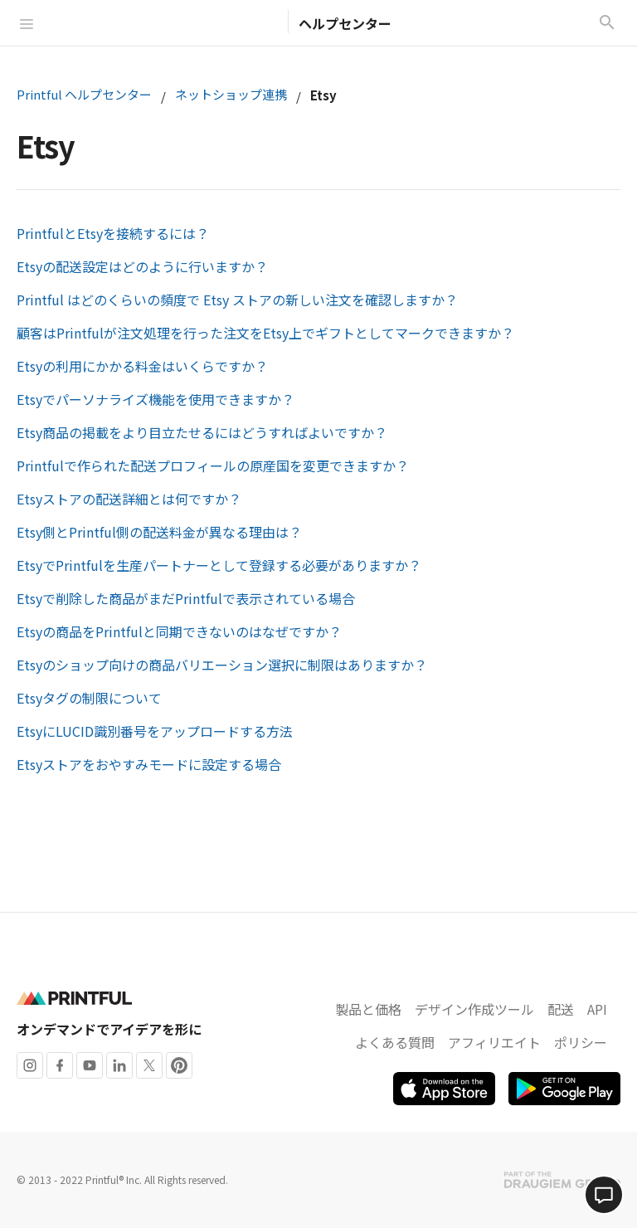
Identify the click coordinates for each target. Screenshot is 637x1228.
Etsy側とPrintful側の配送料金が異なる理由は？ (159, 532)
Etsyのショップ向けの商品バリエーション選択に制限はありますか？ (222, 665)
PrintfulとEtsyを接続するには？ (113, 233)
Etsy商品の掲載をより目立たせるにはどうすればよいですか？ (202, 432)
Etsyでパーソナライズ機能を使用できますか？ (155, 399)
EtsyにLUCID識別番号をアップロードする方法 (155, 731)
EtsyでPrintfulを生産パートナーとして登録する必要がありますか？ (219, 565)
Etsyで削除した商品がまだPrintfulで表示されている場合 (186, 598)
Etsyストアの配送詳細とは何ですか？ (129, 499)
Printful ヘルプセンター (84, 94)
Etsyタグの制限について (89, 698)
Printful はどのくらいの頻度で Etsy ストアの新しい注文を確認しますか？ (237, 299)
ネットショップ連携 (231, 94)
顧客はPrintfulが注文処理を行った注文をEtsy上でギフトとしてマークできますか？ (265, 333)
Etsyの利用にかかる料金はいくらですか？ (142, 366)
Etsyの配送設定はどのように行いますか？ (142, 266)
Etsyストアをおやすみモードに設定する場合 (149, 764)
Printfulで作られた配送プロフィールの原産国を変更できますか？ (213, 465)
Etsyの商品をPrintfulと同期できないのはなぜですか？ (179, 631)
